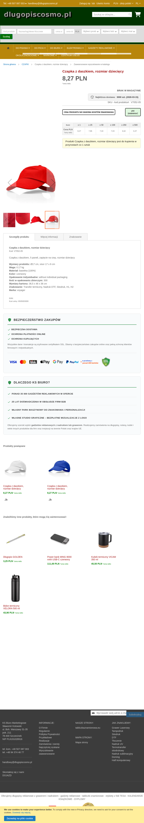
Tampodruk (117, 731)
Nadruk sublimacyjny (122, 753)
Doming (116, 757)
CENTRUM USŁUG (70, 55)
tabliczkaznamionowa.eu (87, 727)
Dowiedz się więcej (21, 812)
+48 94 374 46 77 (15, 752)
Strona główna (9, 64)
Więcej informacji (49, 237)
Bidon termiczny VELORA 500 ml (11, 607)
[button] (123, 3)
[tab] (19, 236)
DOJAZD (7, 775)
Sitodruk (116, 734)
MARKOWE (49, 55)
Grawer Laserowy (121, 727)
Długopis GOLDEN (12, 557)
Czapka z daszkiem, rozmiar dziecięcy (13, 487)
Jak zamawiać (133, 112)
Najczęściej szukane (49, 747)
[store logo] (37, 16)
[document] (72, 814)
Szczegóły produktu (19, 237)
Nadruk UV (117, 744)
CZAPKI (25, 64)
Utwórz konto (103, 3)
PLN (77, 31)
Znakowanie (75, 237)
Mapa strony (81, 742)
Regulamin (44, 731)
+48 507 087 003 (20, 749)
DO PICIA (39, 48)
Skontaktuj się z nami (13, 772)
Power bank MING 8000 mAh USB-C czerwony (59, 558)
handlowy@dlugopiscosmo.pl (42, 3)
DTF (114, 737)
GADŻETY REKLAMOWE (100, 48)
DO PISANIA (22, 48)
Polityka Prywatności (49, 734)
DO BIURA (55, 48)
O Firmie (43, 727)
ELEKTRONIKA (74, 48)
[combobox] (112, 14)
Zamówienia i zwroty (49, 744)
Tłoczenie (117, 740)
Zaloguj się (84, 3)
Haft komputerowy (121, 760)
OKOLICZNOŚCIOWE (26, 55)
